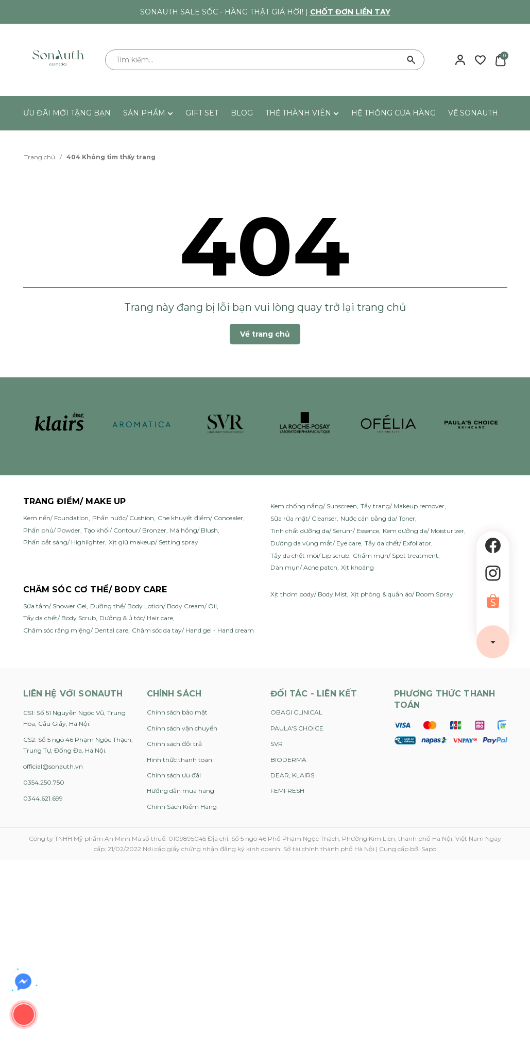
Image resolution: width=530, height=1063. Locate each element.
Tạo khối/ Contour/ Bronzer (125, 530)
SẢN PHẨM (148, 113)
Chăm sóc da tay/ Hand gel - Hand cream (193, 630)
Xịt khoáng (357, 567)
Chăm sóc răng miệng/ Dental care (75, 630)
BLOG (242, 113)
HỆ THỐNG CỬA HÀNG (393, 113)
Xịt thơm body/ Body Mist (308, 594)
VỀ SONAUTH (473, 113)
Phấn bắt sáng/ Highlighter (64, 542)
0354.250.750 (43, 782)
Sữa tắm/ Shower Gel (55, 606)
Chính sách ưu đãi (174, 775)
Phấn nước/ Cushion (123, 518)
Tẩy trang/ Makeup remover (402, 506)
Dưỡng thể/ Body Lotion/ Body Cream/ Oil (153, 606)
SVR (276, 744)
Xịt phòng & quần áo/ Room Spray (402, 594)
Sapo (428, 849)
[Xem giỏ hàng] (500, 59)
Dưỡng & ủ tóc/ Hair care (136, 618)
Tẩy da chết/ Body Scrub (59, 618)
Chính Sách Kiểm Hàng (182, 806)
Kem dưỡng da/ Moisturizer (423, 531)
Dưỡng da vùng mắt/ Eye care (315, 543)
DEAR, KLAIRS (292, 775)
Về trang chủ (265, 334)
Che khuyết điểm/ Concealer (200, 518)
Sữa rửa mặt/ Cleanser (303, 518)
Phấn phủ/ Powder (51, 530)
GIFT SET (201, 113)
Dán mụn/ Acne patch (303, 567)
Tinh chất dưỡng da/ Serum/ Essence (324, 531)
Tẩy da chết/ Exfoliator (398, 543)
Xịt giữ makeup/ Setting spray (153, 542)
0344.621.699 (43, 798)
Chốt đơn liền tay (350, 11)
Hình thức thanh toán (179, 759)
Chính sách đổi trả (174, 744)
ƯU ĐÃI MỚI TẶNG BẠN (67, 113)
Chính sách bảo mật (177, 712)
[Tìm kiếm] (411, 59)
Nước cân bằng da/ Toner (377, 518)
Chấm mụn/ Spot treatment (395, 555)
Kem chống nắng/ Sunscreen (313, 506)
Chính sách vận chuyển (182, 728)
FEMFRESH (287, 790)
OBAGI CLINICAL (296, 712)
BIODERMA (288, 759)
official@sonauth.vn (53, 766)
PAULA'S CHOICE (296, 728)
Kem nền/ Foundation (56, 518)
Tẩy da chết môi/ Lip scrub (309, 555)
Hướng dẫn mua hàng (180, 790)
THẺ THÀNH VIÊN (302, 113)
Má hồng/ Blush (194, 530)
